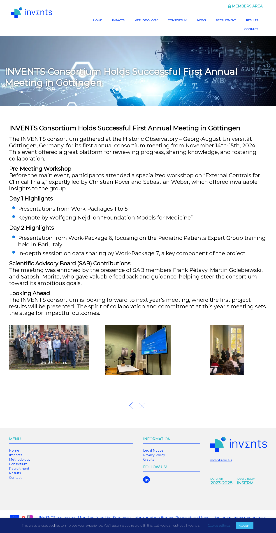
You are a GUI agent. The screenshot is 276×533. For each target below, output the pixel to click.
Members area (247, 6)
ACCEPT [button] (245, 525)
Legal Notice (153, 450)
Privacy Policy (154, 455)
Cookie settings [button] (219, 525)
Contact (251, 29)
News (201, 20)
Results (252, 20)
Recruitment (226, 20)
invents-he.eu (221, 460)
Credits (148, 460)
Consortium (177, 20)
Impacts (118, 20)
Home (97, 20)
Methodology (146, 20)
